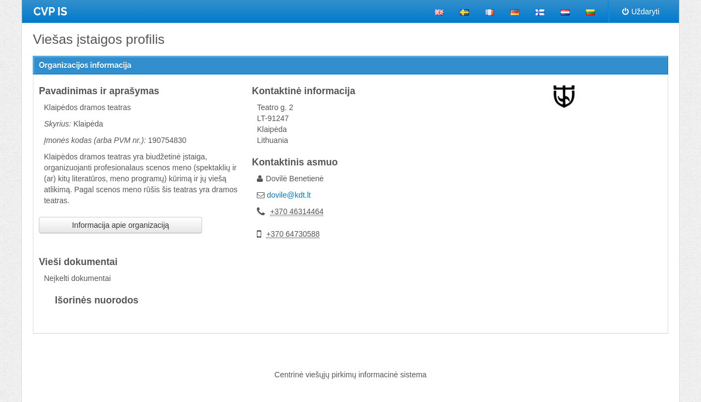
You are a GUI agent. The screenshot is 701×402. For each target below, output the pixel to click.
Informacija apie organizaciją (120, 225)
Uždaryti (640, 11)
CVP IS (50, 11)
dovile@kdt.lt (289, 195)
